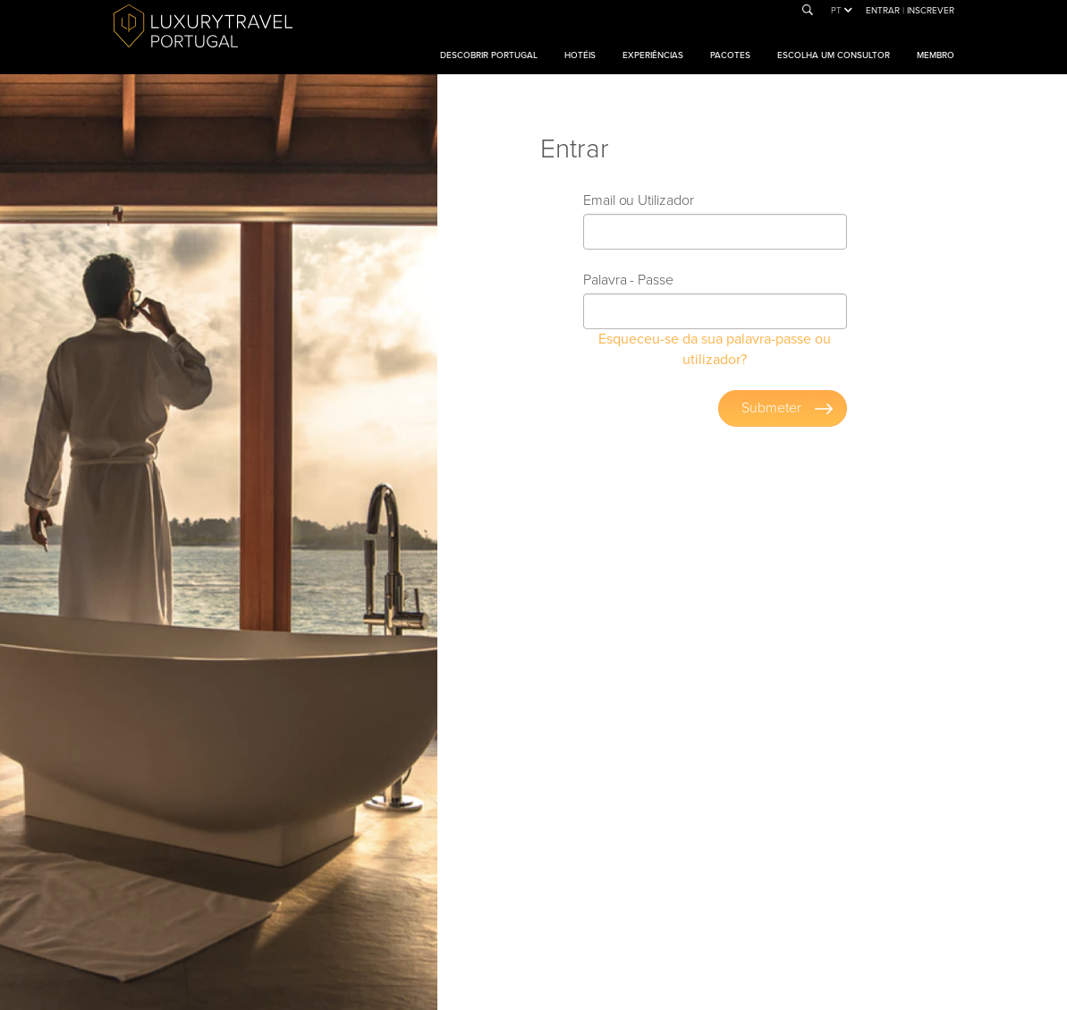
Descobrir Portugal (489, 55)
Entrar (884, 10)
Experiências (652, 55)
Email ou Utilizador (638, 200)
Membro (935, 55)
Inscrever (930, 10)
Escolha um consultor (833, 55)
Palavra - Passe (628, 280)
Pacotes (730, 55)
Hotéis (580, 55)
